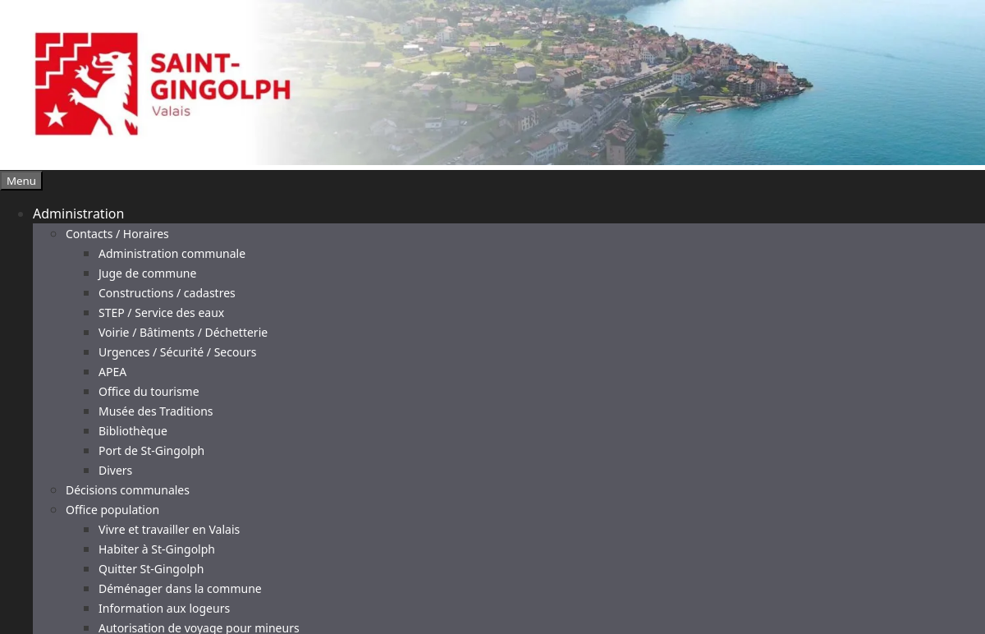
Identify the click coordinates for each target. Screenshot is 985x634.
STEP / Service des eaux (161, 312)
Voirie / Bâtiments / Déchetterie (183, 332)
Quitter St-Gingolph (151, 569)
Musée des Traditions (155, 411)
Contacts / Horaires (117, 233)
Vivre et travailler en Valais (169, 529)
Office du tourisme (148, 391)
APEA (112, 371)
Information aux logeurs (164, 608)
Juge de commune (147, 273)
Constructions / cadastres (167, 293)
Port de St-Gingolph (151, 450)
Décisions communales (128, 490)
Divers (115, 470)
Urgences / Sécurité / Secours (177, 352)
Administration (78, 213)
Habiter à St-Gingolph (156, 549)
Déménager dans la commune (180, 588)
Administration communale (171, 253)
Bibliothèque (132, 431)
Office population (112, 509)
